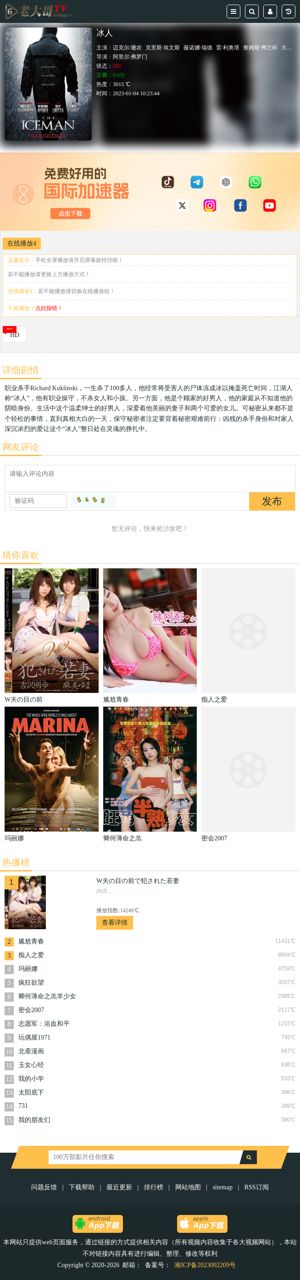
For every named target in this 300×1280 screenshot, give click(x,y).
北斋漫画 (31, 1051)
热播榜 (16, 862)
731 (23, 1105)
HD (14, 335)
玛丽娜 (28, 968)
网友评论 (20, 447)
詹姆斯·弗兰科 (260, 47)
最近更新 (119, 1187)
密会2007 (31, 1010)
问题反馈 (45, 1187)
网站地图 (188, 1187)
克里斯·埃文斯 (162, 47)
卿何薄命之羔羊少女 (47, 996)
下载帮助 (81, 1187)
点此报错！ (49, 308)
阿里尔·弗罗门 (130, 57)
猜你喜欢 (20, 555)
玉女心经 (31, 1065)
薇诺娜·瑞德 (197, 47)
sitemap (222, 1187)
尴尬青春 (31, 941)
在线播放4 (21, 243)
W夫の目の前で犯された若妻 (137, 880)
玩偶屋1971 (34, 1037)
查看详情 (115, 922)
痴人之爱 (31, 955)
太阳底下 (31, 1092)
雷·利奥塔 (227, 47)
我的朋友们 (34, 1120)
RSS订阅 (256, 1187)
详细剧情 (20, 370)
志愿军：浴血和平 (44, 1023)
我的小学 (31, 1078)
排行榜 (153, 1187)
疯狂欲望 (31, 982)
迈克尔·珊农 (127, 47)
